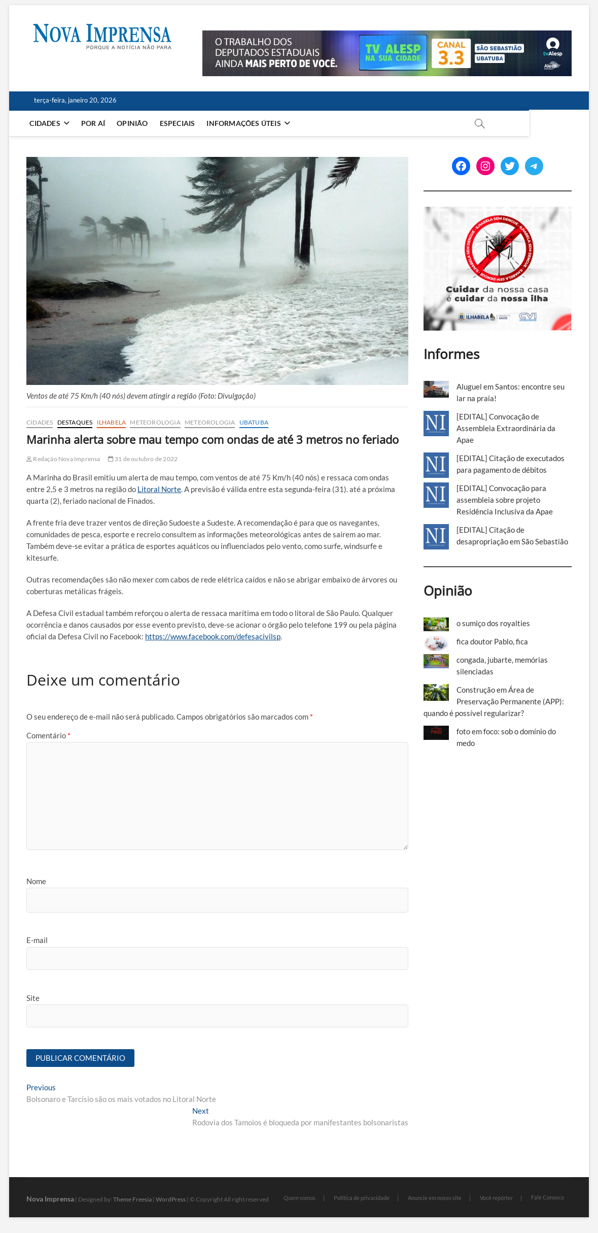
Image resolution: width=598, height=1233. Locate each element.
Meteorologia (155, 422)
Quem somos (299, 1198)
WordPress (171, 1200)
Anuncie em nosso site (435, 1198)
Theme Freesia (132, 1200)
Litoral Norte (159, 489)
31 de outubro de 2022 (143, 459)
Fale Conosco (547, 1197)
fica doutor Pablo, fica (492, 641)
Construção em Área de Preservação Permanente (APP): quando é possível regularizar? (494, 701)
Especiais (179, 123)
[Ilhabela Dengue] (498, 212)
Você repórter (496, 1198)
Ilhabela (111, 422)
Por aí (95, 123)
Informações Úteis (245, 123)
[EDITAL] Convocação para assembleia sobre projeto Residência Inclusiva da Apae (504, 499)
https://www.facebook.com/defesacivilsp (212, 636)
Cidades (46, 123)
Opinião (134, 123)
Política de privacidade (362, 1198)
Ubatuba (253, 422)
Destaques (75, 422)
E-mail (37, 940)
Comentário (48, 735)
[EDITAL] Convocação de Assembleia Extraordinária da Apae (505, 428)
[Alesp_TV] (387, 36)
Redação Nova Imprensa (63, 459)
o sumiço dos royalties (493, 623)
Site (33, 997)
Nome (36, 881)
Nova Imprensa (50, 1199)
